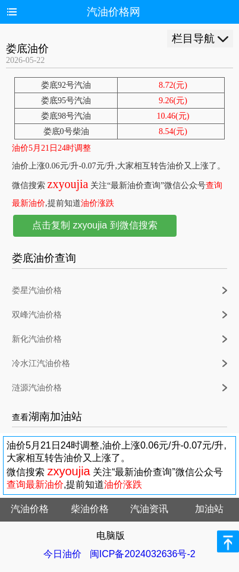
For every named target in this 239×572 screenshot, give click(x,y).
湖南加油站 (55, 416)
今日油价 (62, 554)
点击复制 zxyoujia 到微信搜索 (95, 225)
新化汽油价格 (37, 339)
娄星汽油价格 (37, 290)
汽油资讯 (149, 509)
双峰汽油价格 (37, 314)
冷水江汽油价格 (41, 363)
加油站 (209, 509)
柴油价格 (90, 509)
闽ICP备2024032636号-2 (143, 554)
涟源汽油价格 (37, 387)
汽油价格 (30, 509)
